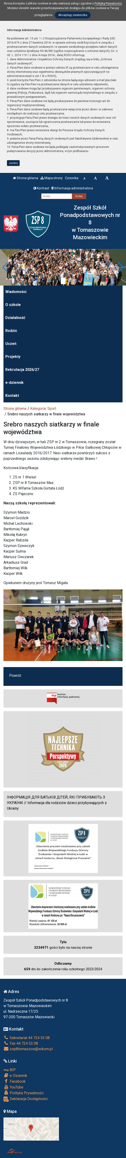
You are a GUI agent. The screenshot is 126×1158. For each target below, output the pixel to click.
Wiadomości (15, 292)
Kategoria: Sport (43, 408)
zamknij (13, 163)
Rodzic (11, 330)
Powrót (15, 675)
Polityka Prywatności (23, 1093)
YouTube (13, 1087)
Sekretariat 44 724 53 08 (26, 1038)
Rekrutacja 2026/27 (22, 369)
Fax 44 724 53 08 (20, 1043)
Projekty (12, 356)
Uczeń (10, 343)
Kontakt (12, 395)
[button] (5, 267)
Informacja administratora (72, 188)
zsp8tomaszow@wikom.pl (28, 1049)
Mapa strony (51, 178)
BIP (9, 1070)
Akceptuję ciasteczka (72, 15)
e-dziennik (14, 382)
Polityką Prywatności (108, 3)
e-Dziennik (15, 1075)
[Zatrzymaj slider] (63, 281)
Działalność (15, 317)
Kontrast (41, 188)
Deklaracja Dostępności (25, 1099)
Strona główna (25, 178)
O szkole (13, 304)
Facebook (14, 1081)
